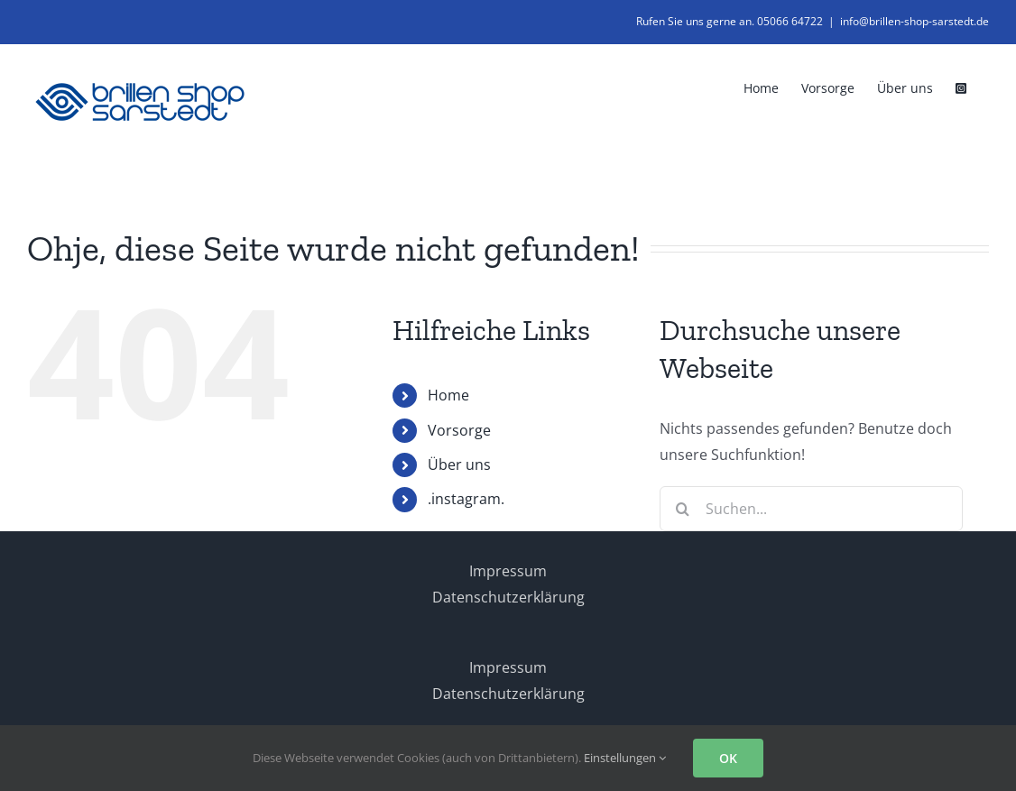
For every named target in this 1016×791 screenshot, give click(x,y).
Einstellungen (625, 758)
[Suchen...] (811, 508)
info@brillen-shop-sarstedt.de (914, 21)
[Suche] (682, 508)
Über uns (459, 464)
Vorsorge (459, 430)
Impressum (508, 571)
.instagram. (466, 499)
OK (728, 758)
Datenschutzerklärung (508, 597)
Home (448, 395)
